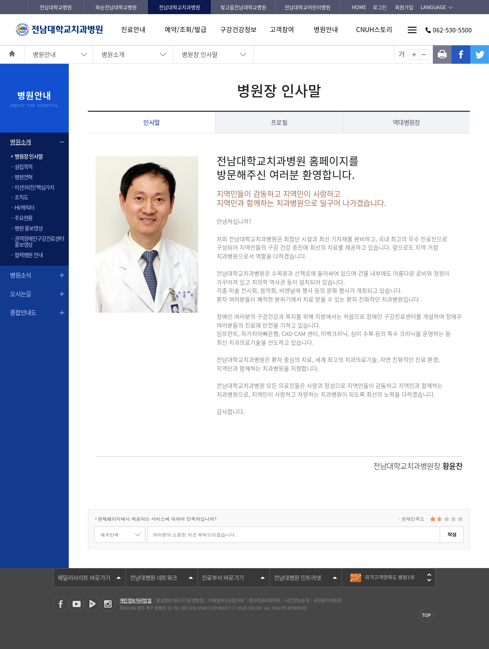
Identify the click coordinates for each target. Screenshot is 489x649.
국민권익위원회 (327, 600)
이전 (429, 574)
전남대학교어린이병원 (307, 7)
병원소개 (113, 54)
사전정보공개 (297, 600)
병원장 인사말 (200, 54)
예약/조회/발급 (186, 29)
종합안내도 (23, 312)
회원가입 (404, 7)
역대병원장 (406, 122)
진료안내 (133, 29)
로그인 (380, 7)
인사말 (151, 122)
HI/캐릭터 (24, 207)
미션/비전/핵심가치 (34, 187)
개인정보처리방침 (135, 600)
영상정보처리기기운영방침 (180, 600)
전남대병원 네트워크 (153, 577)
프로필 (279, 122)
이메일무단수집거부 (226, 600)
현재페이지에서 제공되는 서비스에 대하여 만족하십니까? (157, 518)
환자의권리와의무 (264, 600)
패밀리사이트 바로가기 (84, 577)
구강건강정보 (238, 29)
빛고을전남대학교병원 (243, 7)
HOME (359, 7)
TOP (426, 615)
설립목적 (23, 166)
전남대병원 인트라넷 (297, 577)
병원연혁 (23, 177)
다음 (429, 580)
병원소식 (20, 274)
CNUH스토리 (374, 29)
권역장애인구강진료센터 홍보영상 (39, 241)
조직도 (21, 197)
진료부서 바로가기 (223, 577)
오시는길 (20, 293)
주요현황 (23, 217)
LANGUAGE (433, 7)
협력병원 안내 (29, 254)
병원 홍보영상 (29, 228)
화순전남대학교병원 (116, 7)
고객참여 (282, 29)
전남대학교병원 (56, 7)
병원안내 (326, 29)
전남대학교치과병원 (179, 7)
